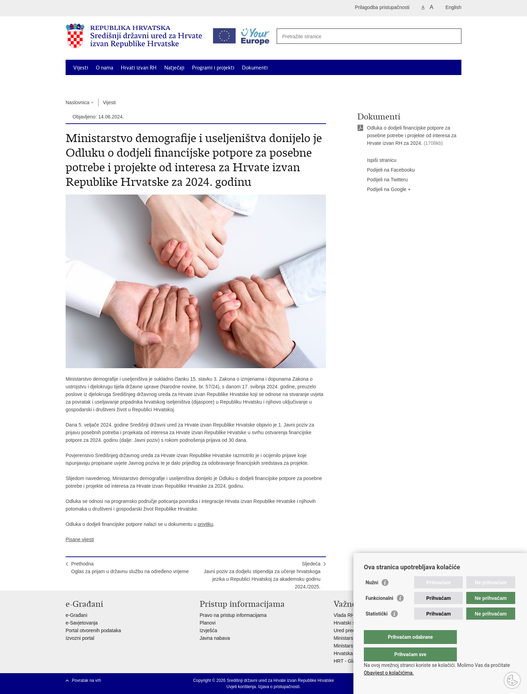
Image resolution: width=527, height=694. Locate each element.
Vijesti (80, 68)
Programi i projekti (213, 68)
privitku (205, 524)
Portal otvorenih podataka (93, 630)
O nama (104, 68)
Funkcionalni (379, 612)
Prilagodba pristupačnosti (382, 7)
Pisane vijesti (80, 539)
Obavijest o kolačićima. (389, 673)
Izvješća (208, 630)
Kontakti (438, 84)
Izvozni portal (80, 638)
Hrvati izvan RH (139, 68)
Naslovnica (77, 102)
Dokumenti (255, 68)
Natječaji (174, 68)
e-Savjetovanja (82, 623)
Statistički (376, 627)
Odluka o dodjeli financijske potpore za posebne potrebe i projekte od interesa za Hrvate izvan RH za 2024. (412, 135)
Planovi (208, 623)
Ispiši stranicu (376, 160)
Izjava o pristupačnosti (279, 686)
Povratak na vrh (86, 680)
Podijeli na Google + (384, 190)
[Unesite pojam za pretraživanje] (366, 36)
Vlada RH (344, 615)
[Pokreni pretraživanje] (452, 35)
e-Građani (76, 615)
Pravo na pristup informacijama (233, 615)
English (453, 7)
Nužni (372, 596)
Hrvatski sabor (349, 623)
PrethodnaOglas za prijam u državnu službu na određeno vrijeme (130, 567)
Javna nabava (215, 638)
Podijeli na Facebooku (386, 170)
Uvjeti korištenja (241, 686)
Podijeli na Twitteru (382, 180)
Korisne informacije (399, 84)
